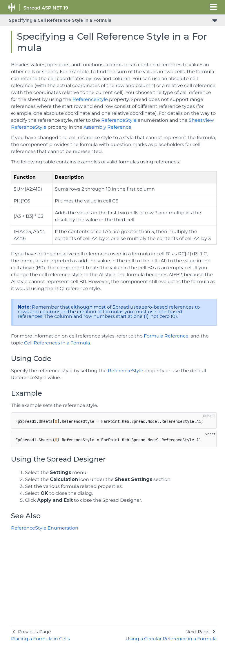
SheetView (201, 120)
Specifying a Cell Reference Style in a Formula (60, 20)
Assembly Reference (107, 127)
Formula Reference (166, 336)
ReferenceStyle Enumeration (44, 528)
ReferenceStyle (90, 99)
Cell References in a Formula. (57, 343)
